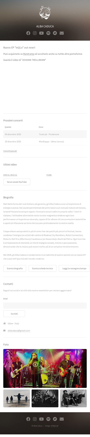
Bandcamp (28, 53)
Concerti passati (10, 151)
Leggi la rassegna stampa (74, 268)
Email (5, 298)
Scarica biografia (15, 268)
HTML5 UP (54, 426)
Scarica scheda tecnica (42, 268)
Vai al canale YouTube (17, 182)
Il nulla (49, 175)
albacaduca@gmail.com (19, 330)
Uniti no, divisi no (10, 175)
